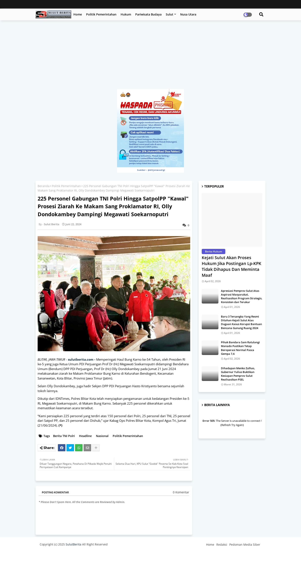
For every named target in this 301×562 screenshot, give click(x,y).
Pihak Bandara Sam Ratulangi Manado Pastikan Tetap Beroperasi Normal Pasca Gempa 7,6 (240, 348)
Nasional (102, 436)
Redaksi (221, 545)
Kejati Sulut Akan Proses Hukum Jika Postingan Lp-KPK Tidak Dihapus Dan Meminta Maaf (231, 266)
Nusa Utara (188, 14)
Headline (85, 436)
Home (77, 14)
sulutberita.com (80, 359)
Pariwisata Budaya (148, 14)
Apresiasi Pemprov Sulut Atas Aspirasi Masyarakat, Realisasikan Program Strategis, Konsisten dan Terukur (241, 296)
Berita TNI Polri (64, 436)
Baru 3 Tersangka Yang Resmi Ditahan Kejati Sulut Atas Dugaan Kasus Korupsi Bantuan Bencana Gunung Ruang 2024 (241, 322)
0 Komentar (181, 492)
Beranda (44, 186)
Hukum (126, 14)
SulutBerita (73, 544)
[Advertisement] (150, 56)
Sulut (169, 14)
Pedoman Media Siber (244, 545)
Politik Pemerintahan (101, 14)
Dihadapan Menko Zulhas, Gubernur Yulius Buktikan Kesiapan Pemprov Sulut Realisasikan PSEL (238, 374)
